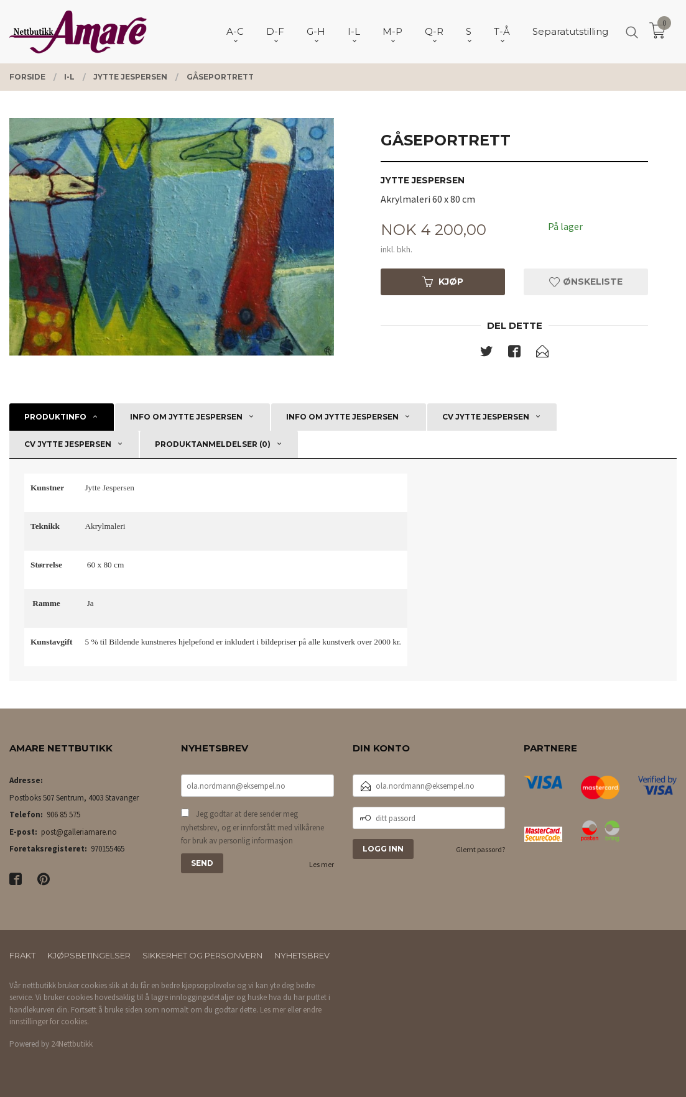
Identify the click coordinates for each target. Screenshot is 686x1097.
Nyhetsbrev (302, 955)
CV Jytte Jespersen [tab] (485, 416)
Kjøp (442, 281)
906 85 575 (63, 814)
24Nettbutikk (72, 1044)
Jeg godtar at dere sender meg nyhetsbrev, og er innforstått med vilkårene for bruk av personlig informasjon (252, 827)
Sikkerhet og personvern (202, 955)
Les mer (321, 864)
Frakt (22, 955)
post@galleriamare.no (79, 832)
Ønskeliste (586, 281)
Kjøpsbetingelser (89, 955)
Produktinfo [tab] (55, 416)
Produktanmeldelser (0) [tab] (213, 444)
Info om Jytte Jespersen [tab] (186, 416)
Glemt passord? (480, 849)
